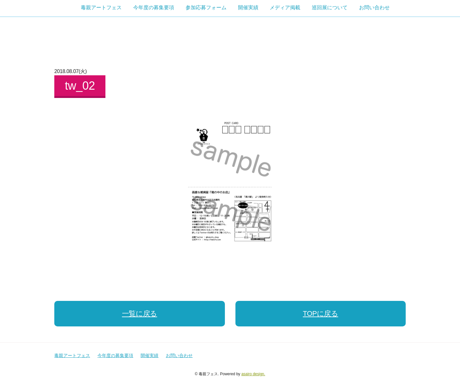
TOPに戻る (320, 313)
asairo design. (253, 374)
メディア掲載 (285, 7)
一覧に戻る (139, 313)
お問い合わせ (374, 7)
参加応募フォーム (206, 7)
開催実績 (248, 7)
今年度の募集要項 (153, 7)
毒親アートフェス (101, 7)
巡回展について (330, 7)
